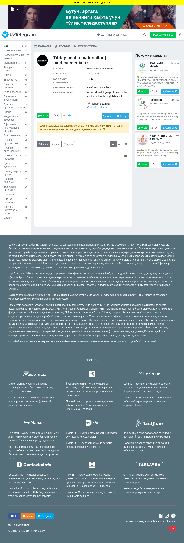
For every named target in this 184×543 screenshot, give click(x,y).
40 (151, 91)
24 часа (43, 144)
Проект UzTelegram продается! (92, 2)
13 (151, 128)
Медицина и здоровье (15, 118)
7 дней (55, 144)
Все (15, 46)
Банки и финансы (15, 180)
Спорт (15, 112)
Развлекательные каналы (15, 56)
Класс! (43, 115)
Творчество (15, 79)
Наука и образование (15, 149)
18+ (172, 528)
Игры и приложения (15, 141)
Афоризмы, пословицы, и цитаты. (15, 127)
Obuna (155, 521)
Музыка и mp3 (15, 62)
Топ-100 (63, 46)
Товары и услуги (15, 69)
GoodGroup (168, 521)
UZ (100, 34)
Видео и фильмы (15, 86)
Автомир (15, 194)
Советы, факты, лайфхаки (15, 157)
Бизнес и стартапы (15, 200)
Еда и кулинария (15, 165)
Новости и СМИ (15, 50)
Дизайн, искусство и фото (15, 210)
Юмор (15, 75)
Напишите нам (20, 524)
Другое (15, 217)
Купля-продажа (15, 91)
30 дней (68, 144)
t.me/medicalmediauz (99, 87)
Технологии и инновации (15, 188)
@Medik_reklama (97, 107)
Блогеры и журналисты (15, 98)
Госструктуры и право (15, 173)
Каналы (42, 46)
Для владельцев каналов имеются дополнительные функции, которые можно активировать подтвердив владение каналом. (81, 127)
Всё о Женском (15, 135)
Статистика (85, 46)
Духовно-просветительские (15, 106)
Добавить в (116, 116)
